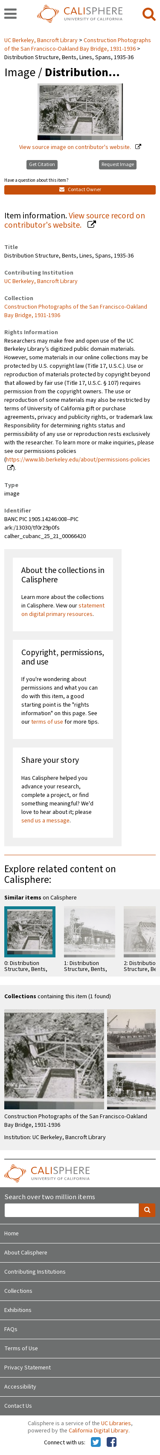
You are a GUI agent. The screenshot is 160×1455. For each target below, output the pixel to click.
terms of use (47, 722)
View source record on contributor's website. (74, 221)
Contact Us (18, 1406)
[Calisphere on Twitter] (96, 1443)
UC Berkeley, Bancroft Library (41, 40)
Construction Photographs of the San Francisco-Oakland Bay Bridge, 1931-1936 (77, 44)
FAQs (10, 1329)
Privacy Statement (27, 1367)
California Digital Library (98, 1430)
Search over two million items (49, 1197)
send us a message (45, 820)
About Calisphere (25, 1253)
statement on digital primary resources (63, 610)
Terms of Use (21, 1348)
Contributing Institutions (35, 1272)
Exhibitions (18, 1310)
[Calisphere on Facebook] (111, 1443)
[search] (149, 14)
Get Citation (42, 164)
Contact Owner (80, 189)
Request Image (118, 164)
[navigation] (10, 14)
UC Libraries (116, 1423)
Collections (18, 1291)
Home (11, 1233)
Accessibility (20, 1387)
